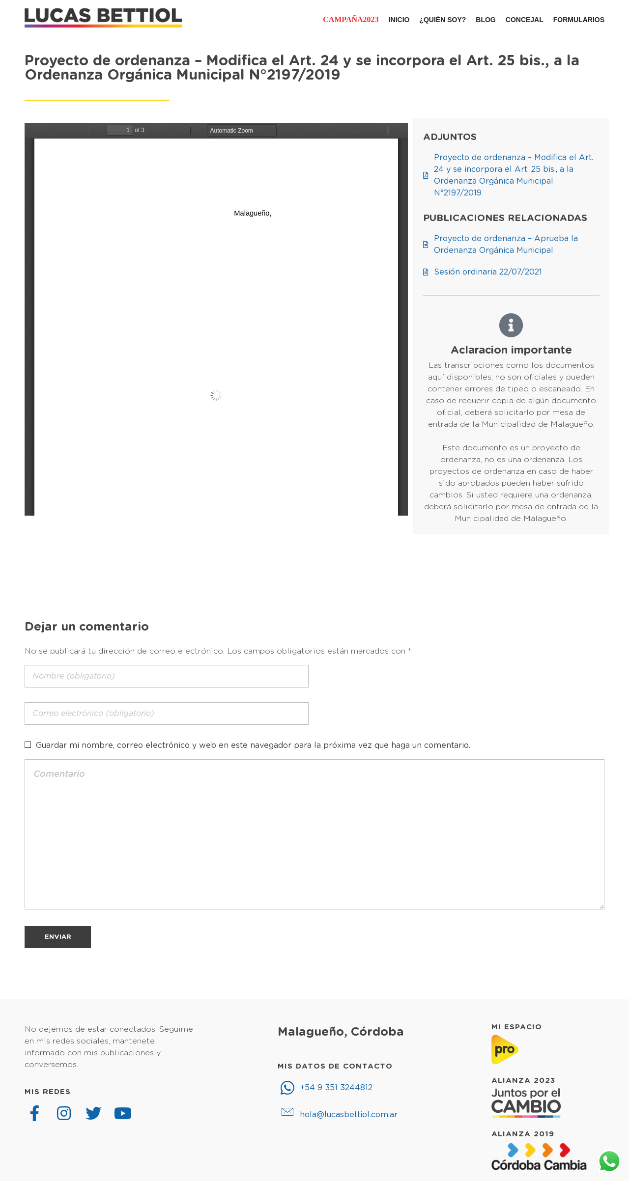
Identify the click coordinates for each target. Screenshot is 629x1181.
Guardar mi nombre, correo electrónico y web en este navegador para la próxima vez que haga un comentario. (253, 745)
